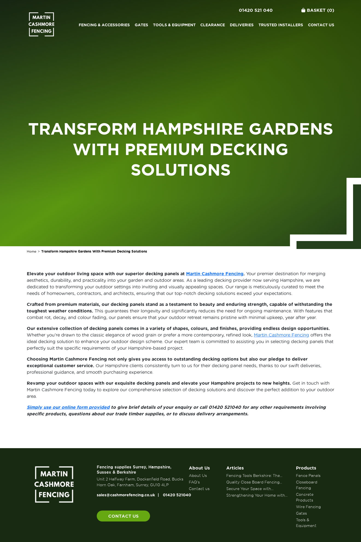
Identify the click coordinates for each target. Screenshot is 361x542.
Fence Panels (308, 475)
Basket (317, 10)
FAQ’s (194, 482)
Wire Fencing (308, 507)
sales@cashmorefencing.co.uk (126, 495)
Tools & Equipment (174, 25)
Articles (235, 467)
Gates (141, 25)
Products (306, 467)
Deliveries (242, 25)
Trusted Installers (281, 25)
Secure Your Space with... (250, 488)
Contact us (321, 25)
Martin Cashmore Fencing (281, 334)
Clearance (212, 25)
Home (31, 251)
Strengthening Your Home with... (256, 495)
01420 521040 (177, 495)
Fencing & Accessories (104, 25)
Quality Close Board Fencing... (254, 482)
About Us (199, 467)
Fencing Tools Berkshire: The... (254, 475)
